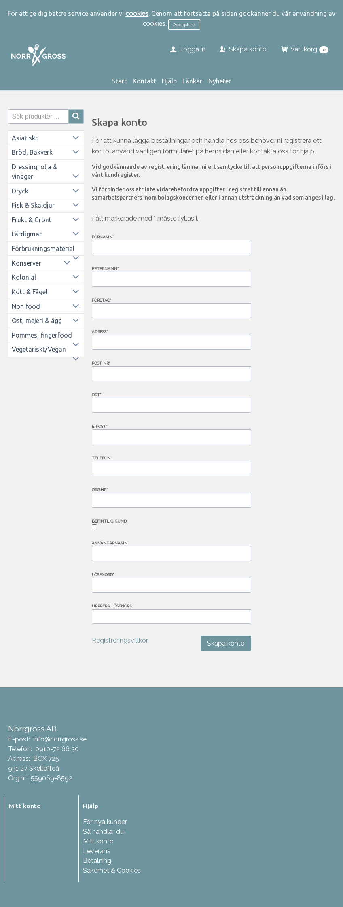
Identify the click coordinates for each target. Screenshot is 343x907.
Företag (101, 300)
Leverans (96, 851)
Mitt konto (98, 841)
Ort (96, 395)
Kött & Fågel (29, 291)
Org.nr (100, 489)
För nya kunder (105, 822)
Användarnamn (110, 543)
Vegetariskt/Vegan (39, 349)
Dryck (20, 191)
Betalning (97, 861)
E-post (99, 426)
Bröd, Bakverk (32, 152)
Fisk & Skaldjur (33, 205)
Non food (26, 306)
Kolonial (24, 277)
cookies (136, 13)
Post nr (101, 363)
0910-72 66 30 (57, 749)
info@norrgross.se (60, 739)
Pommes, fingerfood (42, 335)
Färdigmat (27, 234)
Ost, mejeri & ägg (37, 320)
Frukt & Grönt (31, 219)
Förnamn (103, 237)
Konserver (26, 263)
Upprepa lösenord (112, 606)
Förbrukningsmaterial (43, 248)
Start (119, 81)
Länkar (192, 81)
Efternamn (105, 268)
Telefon (102, 458)
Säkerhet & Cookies (112, 870)
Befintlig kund (109, 521)
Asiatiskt (25, 138)
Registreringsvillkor (120, 640)
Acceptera (184, 25)
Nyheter (219, 81)
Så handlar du (103, 831)
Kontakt (144, 81)
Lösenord (103, 574)
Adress (100, 331)
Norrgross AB (32, 728)
